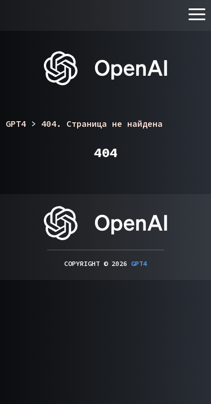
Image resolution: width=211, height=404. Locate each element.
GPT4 (139, 263)
